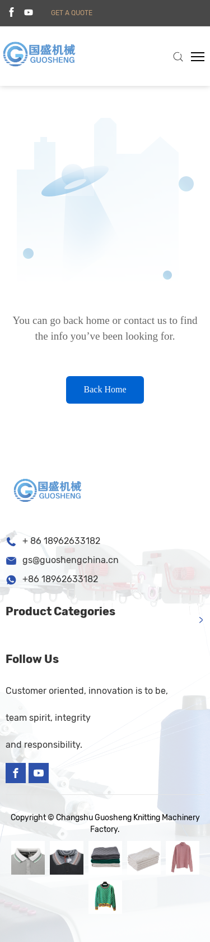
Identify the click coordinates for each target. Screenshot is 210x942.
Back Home (105, 389)
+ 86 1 (35, 541)
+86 (31, 579)
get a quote (71, 13)
